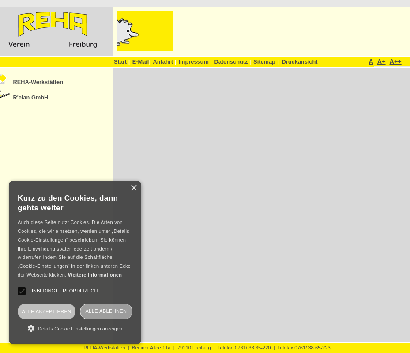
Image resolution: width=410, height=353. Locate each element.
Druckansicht (299, 61)
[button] (75, 328)
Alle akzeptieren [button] (46, 311)
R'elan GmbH (31, 97)
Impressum (195, 61)
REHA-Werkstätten (38, 82)
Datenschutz (232, 61)
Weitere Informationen (95, 274)
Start (122, 61)
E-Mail (141, 61)
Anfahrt (164, 61)
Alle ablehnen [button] (106, 311)
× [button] (133, 188)
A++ (395, 61)
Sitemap (264, 61)
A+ (381, 61)
